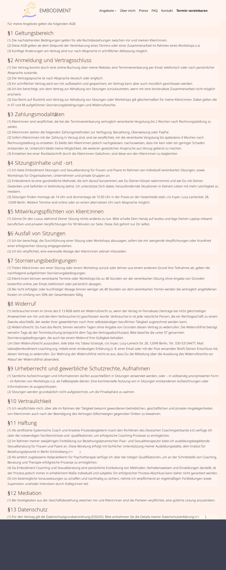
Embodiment (55, 10)
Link (77, 451)
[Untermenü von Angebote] (116, 11)
